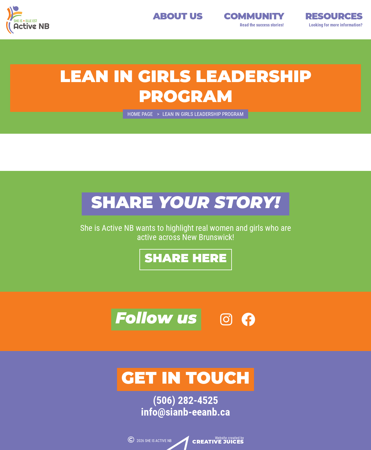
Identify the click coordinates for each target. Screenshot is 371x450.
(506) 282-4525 (185, 399)
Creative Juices (218, 442)
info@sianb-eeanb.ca (185, 411)
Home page (140, 113)
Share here (186, 259)
